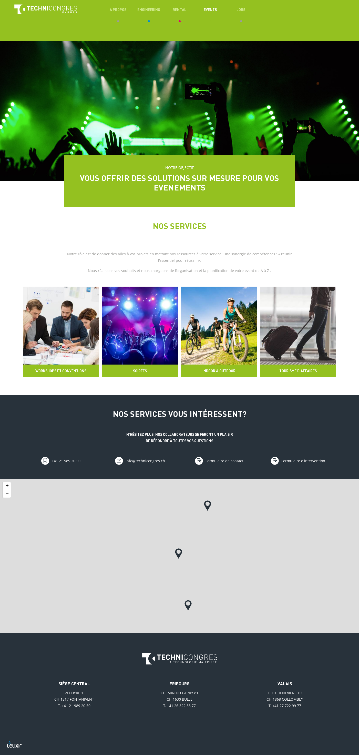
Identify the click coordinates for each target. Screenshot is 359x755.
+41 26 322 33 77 (181, 705)
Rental (179, 9)
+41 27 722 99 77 (286, 705)
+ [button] (7, 486)
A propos (118, 9)
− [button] (7, 494)
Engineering (148, 9)
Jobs (241, 9)
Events (210, 9)
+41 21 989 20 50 (76, 705)
